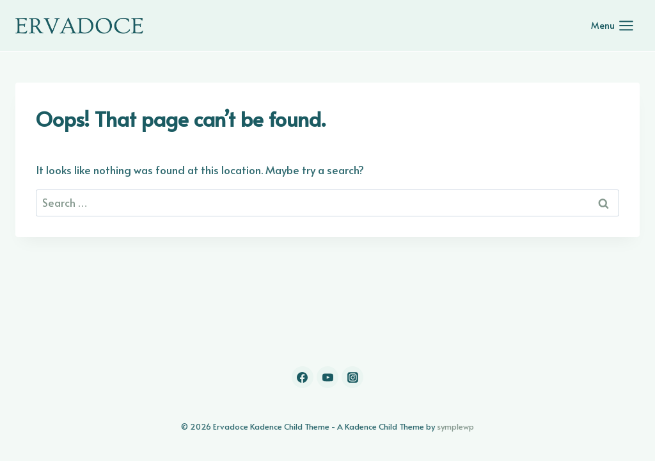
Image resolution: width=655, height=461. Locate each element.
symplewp (455, 426)
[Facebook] (302, 377)
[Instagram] (352, 377)
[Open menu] (612, 25)
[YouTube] (327, 377)
